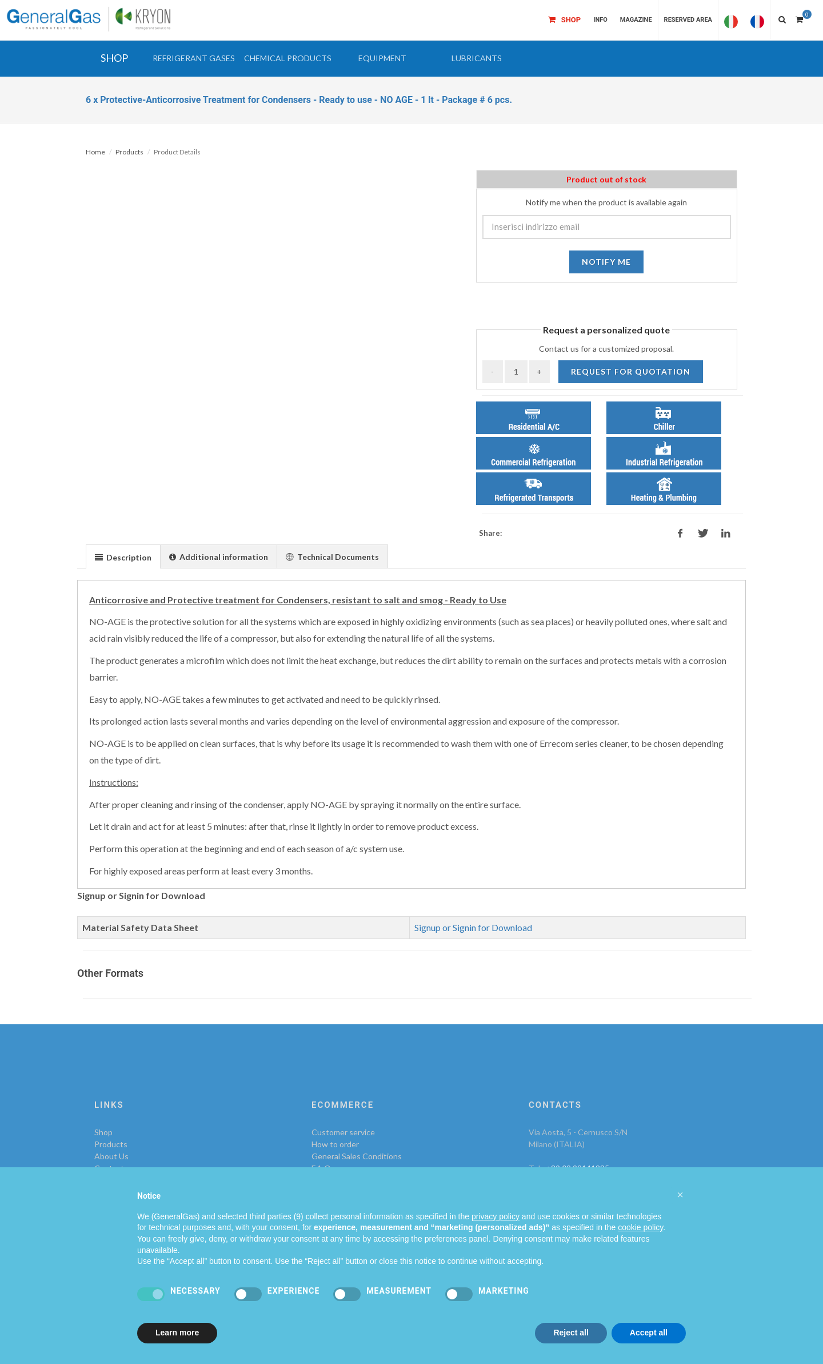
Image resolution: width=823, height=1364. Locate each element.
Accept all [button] (649, 1332)
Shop (103, 1132)
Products (129, 152)
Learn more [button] (177, 1332)
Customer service (343, 1132)
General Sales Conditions (356, 1156)
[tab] (123, 556)
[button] (193, 58)
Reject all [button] (570, 1332)
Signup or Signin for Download (473, 927)
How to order (335, 1144)
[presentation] (123, 557)
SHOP (114, 57)
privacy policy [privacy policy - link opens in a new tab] (496, 1216)
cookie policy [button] (640, 1227)
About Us (111, 1156)
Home (95, 152)
